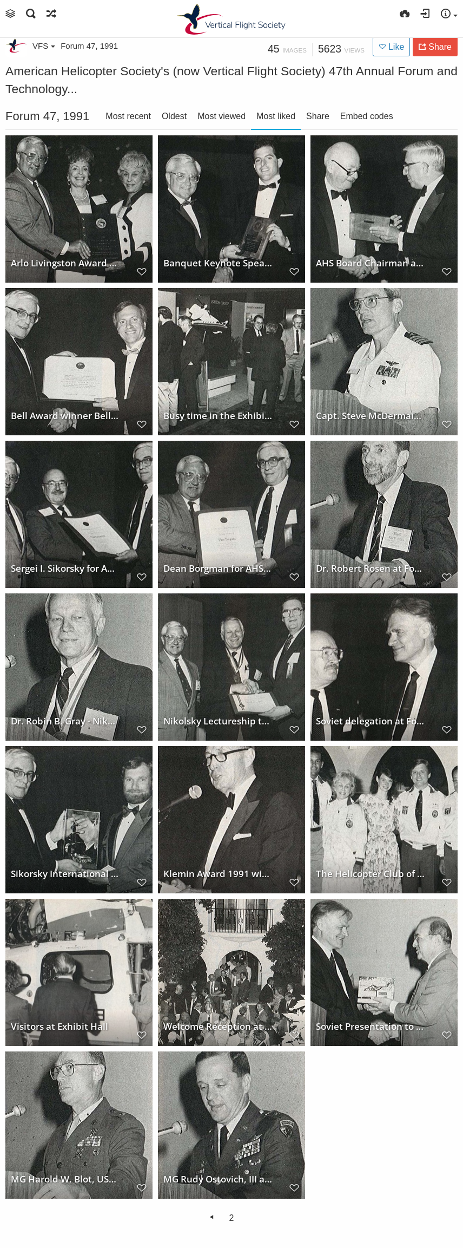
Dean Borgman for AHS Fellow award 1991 (218, 568)
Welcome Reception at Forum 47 (218, 1026)
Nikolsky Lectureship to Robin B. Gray (218, 721)
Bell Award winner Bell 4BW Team (65, 415)
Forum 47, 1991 (89, 45)
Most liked (275, 116)
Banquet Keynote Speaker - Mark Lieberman (218, 263)
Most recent (128, 116)
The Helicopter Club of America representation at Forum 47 (370, 873)
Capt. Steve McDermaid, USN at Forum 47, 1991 (370, 415)
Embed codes (366, 116)
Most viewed (221, 116)
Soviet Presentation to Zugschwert (370, 1026)
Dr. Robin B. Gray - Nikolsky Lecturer (65, 721)
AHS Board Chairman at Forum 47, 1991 (370, 263)
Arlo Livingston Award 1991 (65, 263)
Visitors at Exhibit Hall (59, 1026)
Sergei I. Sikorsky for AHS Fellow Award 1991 (65, 568)
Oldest (174, 116)
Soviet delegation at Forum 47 (370, 721)
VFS (43, 45)
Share (317, 116)
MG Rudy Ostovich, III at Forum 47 (218, 1179)
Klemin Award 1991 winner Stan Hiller (218, 873)
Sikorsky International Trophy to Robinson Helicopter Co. (65, 873)
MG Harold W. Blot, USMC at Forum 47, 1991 (65, 1179)
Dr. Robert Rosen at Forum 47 (370, 568)
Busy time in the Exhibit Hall (218, 415)
